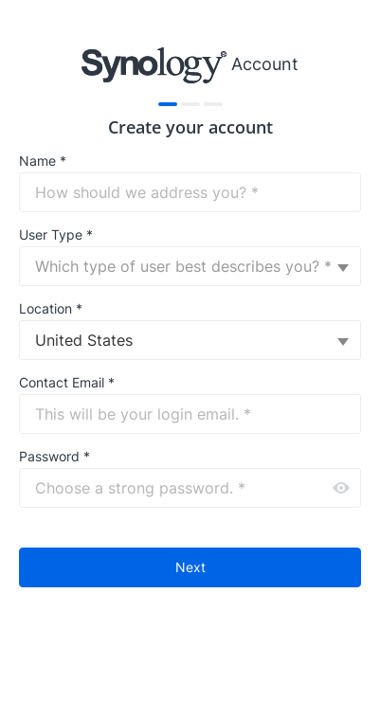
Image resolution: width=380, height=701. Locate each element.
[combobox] (190, 266)
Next (190, 567)
